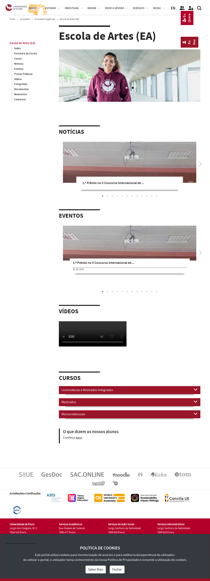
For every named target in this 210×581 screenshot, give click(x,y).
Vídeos (18, 79)
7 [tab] (132, 196)
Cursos (18, 59)
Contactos (20, 100)
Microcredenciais (130, 414)
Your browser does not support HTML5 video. (93, 334)
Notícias (18, 64)
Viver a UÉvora (114, 8)
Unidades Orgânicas (44, 19)
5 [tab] (122, 196)
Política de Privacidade (123, 560)
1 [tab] (126, 88)
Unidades (25, 19)
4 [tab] (117, 196)
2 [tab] (133, 88)
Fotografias (20, 84)
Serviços (138, 8)
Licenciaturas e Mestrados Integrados (130, 390)
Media (157, 8)
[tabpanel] (129, 75)
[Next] (200, 163)
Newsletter (20, 94)
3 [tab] (112, 196)
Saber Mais (95, 569)
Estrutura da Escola (25, 53)
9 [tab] (142, 196)
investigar (72, 8)
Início (12, 19)
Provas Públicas (23, 74)
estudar (50, 8)
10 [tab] (147, 196)
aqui (79, 438)
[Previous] (59, 163)
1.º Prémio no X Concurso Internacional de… (113, 183)
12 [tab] (157, 196)
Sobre (32, 8)
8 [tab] (137, 196)
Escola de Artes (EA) (22, 43)
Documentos (21, 89)
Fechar (117, 569)
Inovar (91, 8)
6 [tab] (127, 196)
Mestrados (130, 402)
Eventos (18, 69)
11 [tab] (152, 196)
